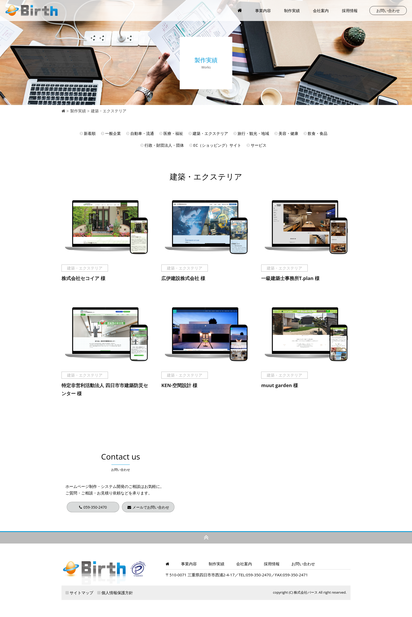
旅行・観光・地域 (251, 133)
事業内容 (189, 563)
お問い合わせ (388, 10)
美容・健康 (286, 133)
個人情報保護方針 (115, 592)
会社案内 (321, 10)
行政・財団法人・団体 (162, 145)
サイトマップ (79, 592)
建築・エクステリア (208, 133)
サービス (256, 145)
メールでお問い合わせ (148, 507)
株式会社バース (306, 592)
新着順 (88, 133)
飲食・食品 (315, 133)
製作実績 (78, 110)
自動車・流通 (140, 133)
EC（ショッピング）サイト (215, 145)
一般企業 (111, 133)
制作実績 (292, 10)
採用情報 (350, 10)
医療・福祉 (171, 133)
